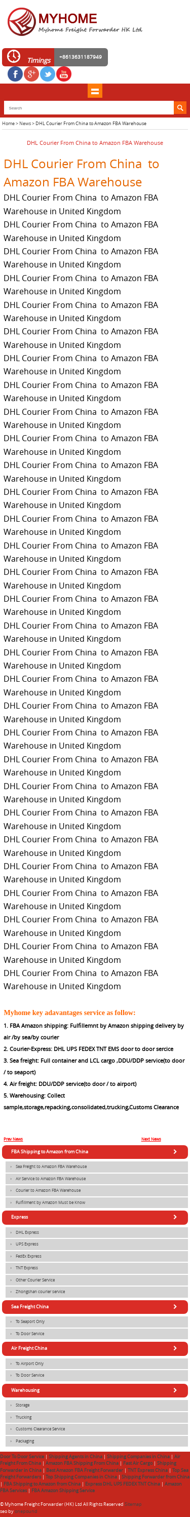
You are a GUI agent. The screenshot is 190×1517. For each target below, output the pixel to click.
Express (95, 1217)
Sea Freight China (95, 1307)
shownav (95, 91)
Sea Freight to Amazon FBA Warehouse (46, 1167)
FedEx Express (24, 1256)
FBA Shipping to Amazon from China (95, 1152)
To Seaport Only (25, 1322)
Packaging (20, 1441)
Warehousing (95, 1390)
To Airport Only (25, 1364)
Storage (17, 1405)
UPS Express (22, 1244)
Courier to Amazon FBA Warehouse (43, 1190)
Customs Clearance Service (35, 1429)
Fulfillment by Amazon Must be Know (45, 1203)
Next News (151, 1139)
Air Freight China (95, 1348)
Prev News (13, 1139)
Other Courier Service (30, 1280)
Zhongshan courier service (35, 1292)
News (25, 124)
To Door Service (25, 1334)
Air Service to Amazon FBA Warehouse (46, 1179)
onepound (26, 1511)
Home (8, 124)
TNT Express (22, 1268)
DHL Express (22, 1232)
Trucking (18, 1417)
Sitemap (133, 1504)
